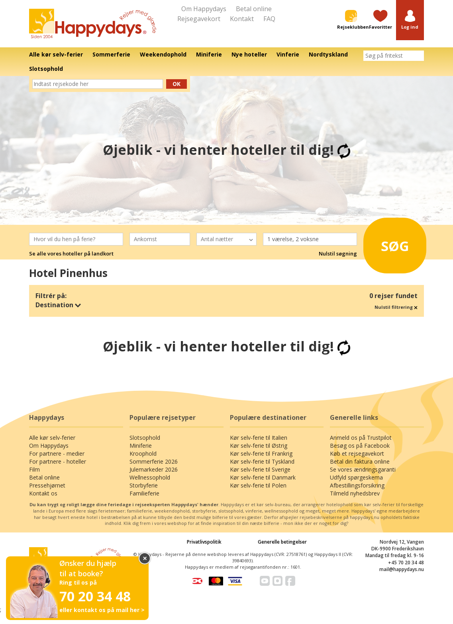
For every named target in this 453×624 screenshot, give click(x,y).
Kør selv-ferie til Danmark (263, 477)
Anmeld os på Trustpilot (361, 437)
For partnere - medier (56, 453)
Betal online (254, 8)
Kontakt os (43, 493)
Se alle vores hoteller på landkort (71, 253)
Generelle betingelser (282, 541)
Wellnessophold (149, 477)
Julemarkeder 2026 (153, 469)
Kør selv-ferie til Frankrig (261, 453)
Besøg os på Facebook (360, 445)
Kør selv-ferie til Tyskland (262, 461)
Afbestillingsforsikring (357, 485)
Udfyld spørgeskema (356, 477)
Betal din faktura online (360, 461)
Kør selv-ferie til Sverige (260, 469)
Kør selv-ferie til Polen (258, 485)
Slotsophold (144, 437)
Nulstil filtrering (396, 307)
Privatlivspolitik (204, 541)
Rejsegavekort (198, 18)
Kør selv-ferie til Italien (258, 437)
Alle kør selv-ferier (52, 437)
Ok (176, 84)
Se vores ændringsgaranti (363, 469)
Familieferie (144, 493)
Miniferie (140, 445)
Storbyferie (143, 485)
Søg (391, 243)
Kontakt (242, 18)
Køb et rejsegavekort (357, 453)
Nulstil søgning (338, 253)
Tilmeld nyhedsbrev (355, 493)
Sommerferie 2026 (153, 461)
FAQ (269, 18)
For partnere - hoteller (57, 461)
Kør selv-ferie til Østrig (258, 445)
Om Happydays (203, 8)
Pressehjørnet (47, 485)
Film (34, 469)
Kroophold (143, 453)
